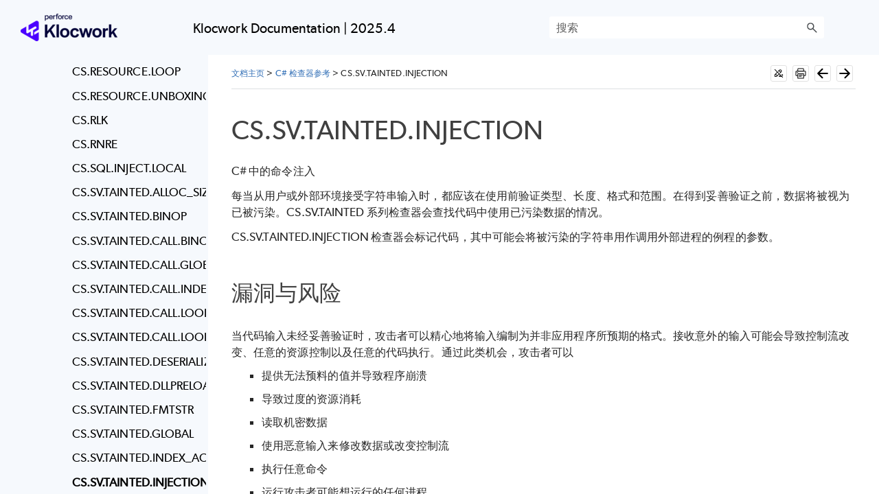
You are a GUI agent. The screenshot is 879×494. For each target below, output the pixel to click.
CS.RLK (90, 120)
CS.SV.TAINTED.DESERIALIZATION (135, 361)
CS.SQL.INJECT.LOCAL (129, 168)
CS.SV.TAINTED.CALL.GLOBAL (135, 265)
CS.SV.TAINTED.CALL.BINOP (135, 241)
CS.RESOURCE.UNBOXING (135, 96)
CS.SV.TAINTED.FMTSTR (133, 409)
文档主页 (247, 73)
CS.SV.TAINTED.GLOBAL (133, 433)
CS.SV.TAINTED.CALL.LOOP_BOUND (135, 313)
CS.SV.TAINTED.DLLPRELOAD (135, 385)
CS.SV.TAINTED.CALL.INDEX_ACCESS (135, 289)
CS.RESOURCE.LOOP (126, 71)
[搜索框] (686, 27)
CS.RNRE (95, 144)
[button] (811, 27)
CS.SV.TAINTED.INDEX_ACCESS (135, 457)
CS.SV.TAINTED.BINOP (129, 216)
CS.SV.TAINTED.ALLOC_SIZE (135, 192)
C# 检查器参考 (303, 73)
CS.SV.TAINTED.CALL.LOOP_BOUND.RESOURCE (135, 337)
